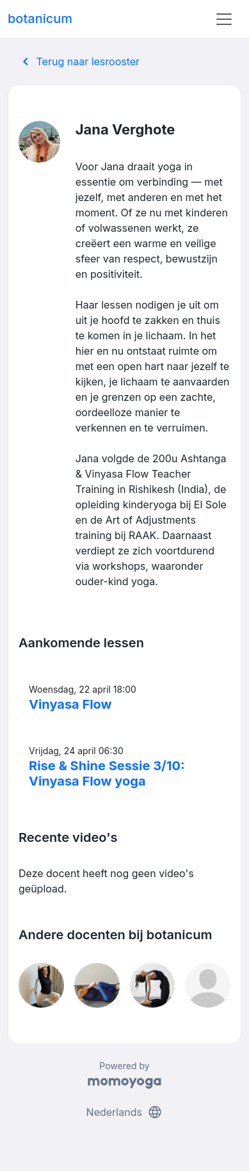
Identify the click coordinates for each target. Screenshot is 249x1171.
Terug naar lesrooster (79, 61)
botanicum (40, 18)
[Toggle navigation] (224, 19)
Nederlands (124, 1112)
